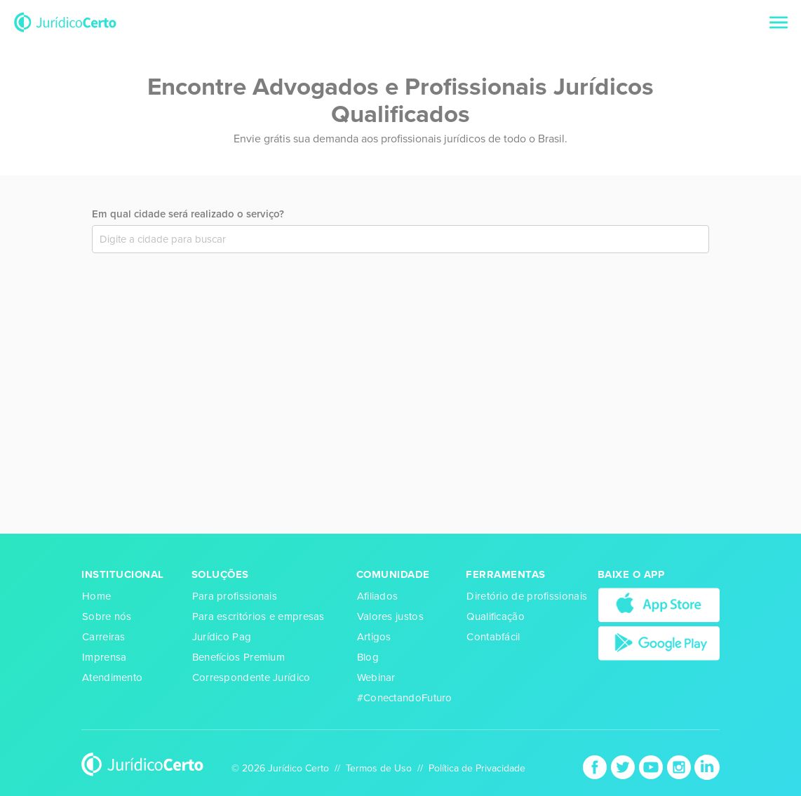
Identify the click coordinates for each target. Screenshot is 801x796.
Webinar (376, 677)
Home (96, 596)
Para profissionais (234, 596)
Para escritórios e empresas (258, 616)
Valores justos (390, 616)
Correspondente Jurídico (251, 677)
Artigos (374, 636)
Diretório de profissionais (526, 596)
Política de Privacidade (477, 768)
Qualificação (495, 616)
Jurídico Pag (222, 636)
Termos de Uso (379, 768)
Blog (368, 657)
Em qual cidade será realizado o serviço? (188, 214)
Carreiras (104, 636)
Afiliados (377, 596)
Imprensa (104, 657)
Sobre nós (107, 616)
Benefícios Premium (238, 657)
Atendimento (112, 677)
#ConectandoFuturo (404, 698)
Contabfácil (493, 636)
